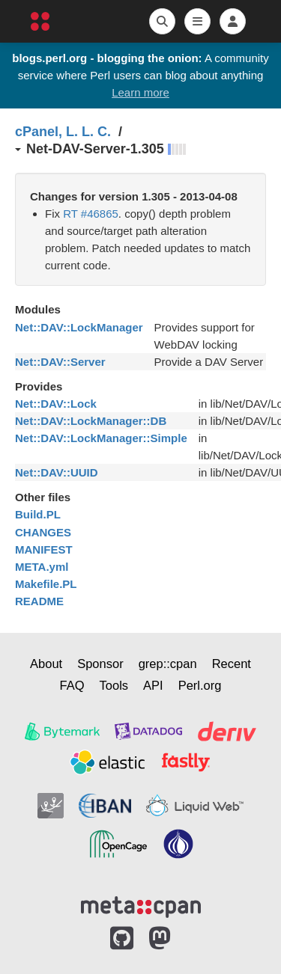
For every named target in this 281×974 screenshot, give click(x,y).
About (46, 663)
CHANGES (43, 532)
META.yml (41, 566)
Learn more (140, 92)
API (153, 685)
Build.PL (38, 514)
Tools (114, 685)
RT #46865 (90, 213)
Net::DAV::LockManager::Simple (101, 438)
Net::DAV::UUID (56, 472)
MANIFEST (44, 549)
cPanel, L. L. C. (63, 131)
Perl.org (200, 685)
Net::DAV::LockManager (79, 327)
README (39, 601)
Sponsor (100, 663)
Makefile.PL (46, 584)
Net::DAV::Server (60, 361)
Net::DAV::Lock (56, 403)
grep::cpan (168, 663)
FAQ (72, 685)
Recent (231, 663)
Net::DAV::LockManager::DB (90, 420)
